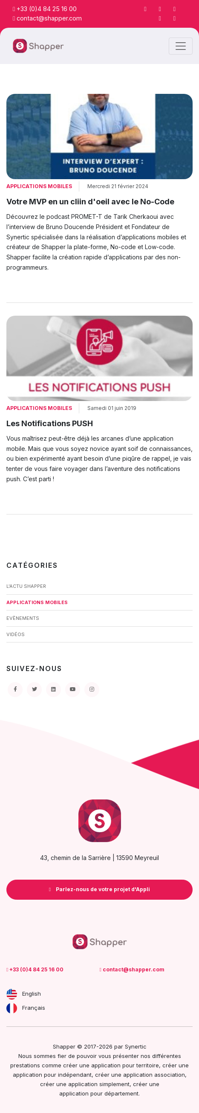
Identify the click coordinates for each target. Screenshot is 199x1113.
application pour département (98, 1093)
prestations (25, 1065)
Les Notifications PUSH (49, 423)
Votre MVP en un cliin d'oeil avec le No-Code (90, 201)
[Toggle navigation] (181, 46)
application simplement (99, 1084)
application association (154, 1074)
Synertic (136, 1046)
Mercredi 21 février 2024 (117, 186)
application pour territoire (125, 1065)
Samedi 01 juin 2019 (111, 408)
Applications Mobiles (39, 186)
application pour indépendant (52, 1074)
